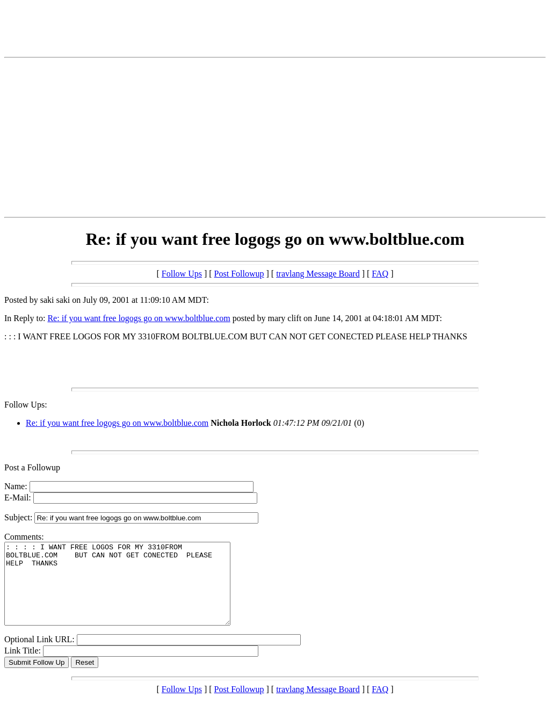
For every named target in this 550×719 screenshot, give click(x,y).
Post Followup (239, 273)
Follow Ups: (25, 404)
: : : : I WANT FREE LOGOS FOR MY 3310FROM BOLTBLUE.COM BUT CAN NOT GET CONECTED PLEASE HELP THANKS (130, 592)
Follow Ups (182, 273)
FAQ (380, 273)
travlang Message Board (318, 273)
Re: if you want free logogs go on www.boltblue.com (138, 318)
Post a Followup (32, 467)
